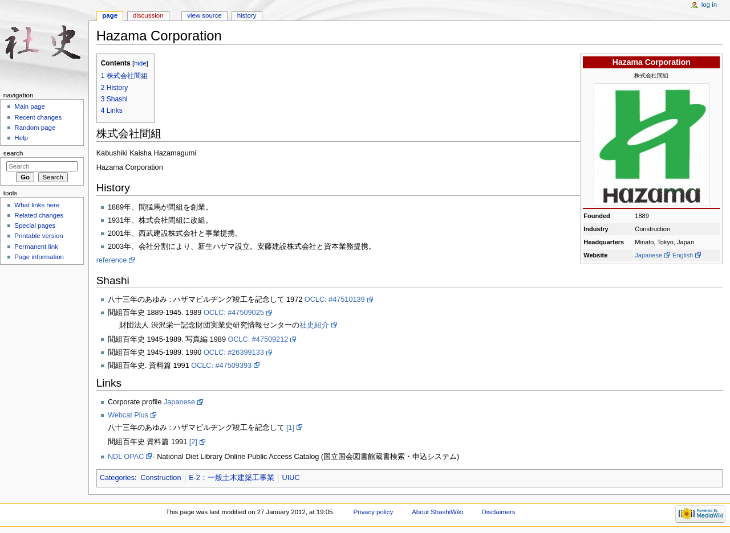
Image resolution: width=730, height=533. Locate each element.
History (247, 15)
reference (111, 260)
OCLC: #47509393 (221, 366)
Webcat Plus (128, 415)
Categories (117, 478)
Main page (29, 106)
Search (13, 153)
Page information (39, 256)
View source (204, 15)
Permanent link (36, 246)
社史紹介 (314, 325)
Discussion (148, 15)
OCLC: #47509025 (234, 313)
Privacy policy (373, 512)
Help (21, 137)
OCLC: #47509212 (258, 339)
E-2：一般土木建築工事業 (231, 478)
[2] (193, 442)
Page (109, 15)
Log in (709, 4)
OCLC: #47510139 (335, 300)
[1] (290, 428)
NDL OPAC (126, 457)
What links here (36, 205)
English (682, 255)
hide (140, 63)
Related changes (38, 215)
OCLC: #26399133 (234, 352)
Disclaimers (499, 512)
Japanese (648, 255)
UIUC (291, 478)
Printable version (38, 235)
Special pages (34, 225)
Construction (160, 478)
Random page (34, 127)
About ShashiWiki (437, 512)
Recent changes (38, 117)
